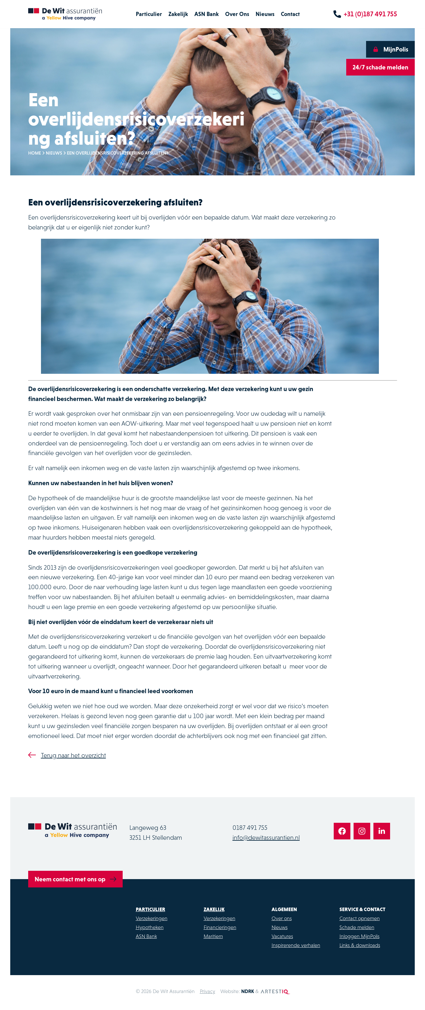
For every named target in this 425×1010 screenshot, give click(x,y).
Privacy (207, 991)
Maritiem (213, 936)
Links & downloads (359, 945)
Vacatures (282, 936)
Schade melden (356, 927)
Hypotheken (150, 927)
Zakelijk (178, 14)
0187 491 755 (250, 827)
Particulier (149, 14)
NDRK (247, 991)
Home (34, 153)
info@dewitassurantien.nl (266, 837)
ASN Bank (206, 14)
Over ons (282, 918)
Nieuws (265, 14)
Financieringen (220, 927)
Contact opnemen (359, 918)
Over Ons (237, 14)
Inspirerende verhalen (296, 945)
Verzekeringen (152, 918)
